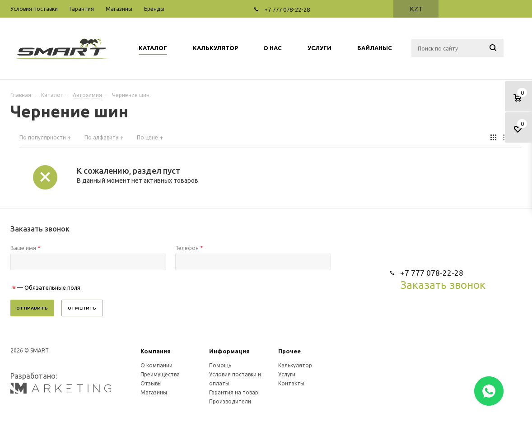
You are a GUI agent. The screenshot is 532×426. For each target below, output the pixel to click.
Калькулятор (295, 365)
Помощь (220, 365)
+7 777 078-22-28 (287, 9)
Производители (230, 401)
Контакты (291, 383)
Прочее (289, 351)
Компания (155, 351)
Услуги (286, 374)
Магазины (153, 392)
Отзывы (151, 383)
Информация (229, 351)
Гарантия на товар (233, 392)
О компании (156, 365)
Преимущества (160, 374)
